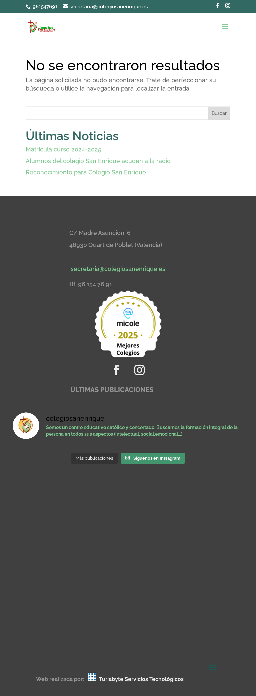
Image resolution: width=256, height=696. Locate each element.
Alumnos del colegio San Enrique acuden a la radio (98, 160)
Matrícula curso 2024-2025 (63, 149)
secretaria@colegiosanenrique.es (118, 268)
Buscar (219, 113)
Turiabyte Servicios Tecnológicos (141, 679)
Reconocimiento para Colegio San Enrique (86, 172)
